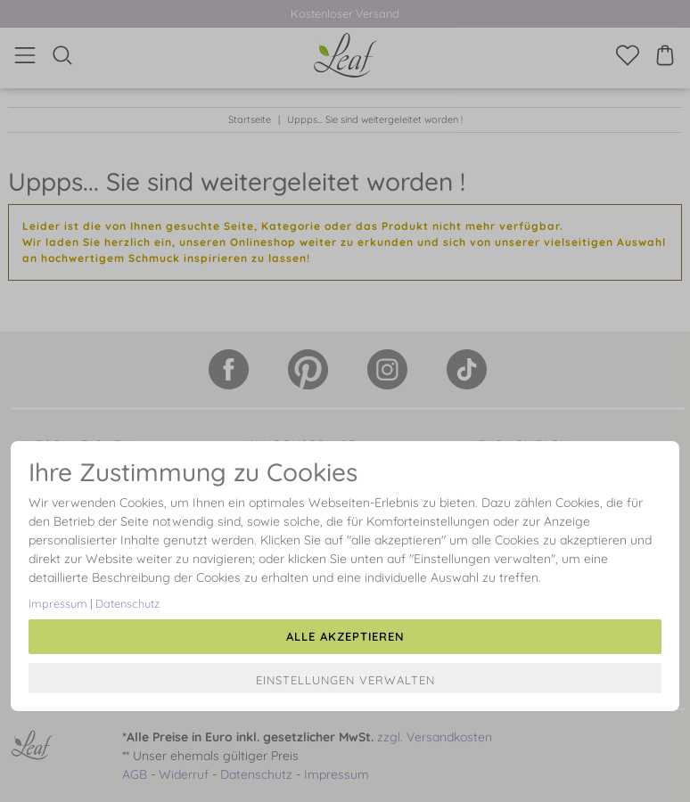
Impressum (58, 603)
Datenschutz (127, 603)
